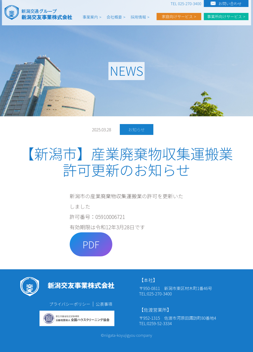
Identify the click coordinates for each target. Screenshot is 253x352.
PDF (90, 244)
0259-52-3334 (159, 323)
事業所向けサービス (224, 16)
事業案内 (90, 17)
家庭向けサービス (177, 16)
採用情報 (138, 17)
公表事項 (104, 304)
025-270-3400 (159, 293)
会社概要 (114, 17)
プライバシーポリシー (69, 304)
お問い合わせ (230, 3)
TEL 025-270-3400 (186, 3)
